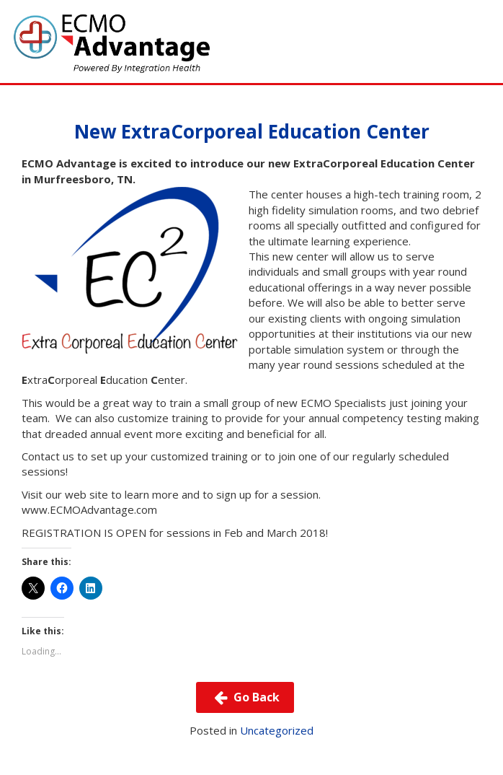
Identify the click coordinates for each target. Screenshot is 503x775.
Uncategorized (276, 730)
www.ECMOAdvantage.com (89, 509)
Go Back (244, 697)
